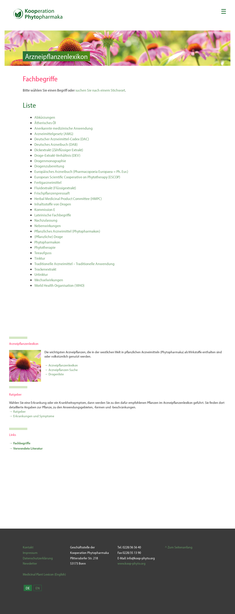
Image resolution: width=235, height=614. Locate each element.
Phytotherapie (45, 247)
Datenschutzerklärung (38, 558)
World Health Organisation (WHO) (59, 285)
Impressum (30, 552)
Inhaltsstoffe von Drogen (52, 204)
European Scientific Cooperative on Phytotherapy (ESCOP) (77, 176)
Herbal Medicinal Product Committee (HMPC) (68, 198)
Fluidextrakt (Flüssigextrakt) (55, 187)
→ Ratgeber (17, 411)
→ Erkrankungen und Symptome (31, 416)
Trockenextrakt (45, 269)
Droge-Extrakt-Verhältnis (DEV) (57, 155)
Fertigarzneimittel (47, 182)
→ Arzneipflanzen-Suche (61, 370)
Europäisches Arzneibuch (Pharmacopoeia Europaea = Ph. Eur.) (81, 171)
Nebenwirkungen (47, 225)
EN (38, 588)
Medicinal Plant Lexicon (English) (44, 574)
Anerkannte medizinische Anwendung (63, 128)
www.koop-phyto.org (132, 563)
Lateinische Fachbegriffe (52, 214)
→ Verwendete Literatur (26, 448)
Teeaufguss (42, 252)
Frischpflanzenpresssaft (52, 193)
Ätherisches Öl (45, 122)
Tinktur (39, 258)
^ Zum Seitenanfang (178, 547)
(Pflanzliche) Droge (48, 236)
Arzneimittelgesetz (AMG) (53, 133)
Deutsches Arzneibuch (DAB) (56, 144)
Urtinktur (41, 274)
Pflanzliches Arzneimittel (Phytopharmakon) (67, 231)
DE (28, 588)
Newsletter (30, 563)
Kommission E (44, 209)
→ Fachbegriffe (19, 443)
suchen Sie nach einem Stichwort (100, 90)
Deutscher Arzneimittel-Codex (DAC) (61, 138)
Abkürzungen (44, 117)
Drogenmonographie (50, 160)
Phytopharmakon (47, 242)
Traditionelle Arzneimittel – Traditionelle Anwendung (74, 263)
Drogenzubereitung (49, 166)
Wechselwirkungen (48, 279)
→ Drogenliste (54, 374)
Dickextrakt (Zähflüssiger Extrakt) (58, 149)
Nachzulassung (45, 220)
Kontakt (28, 547)
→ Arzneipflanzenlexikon (61, 365)
